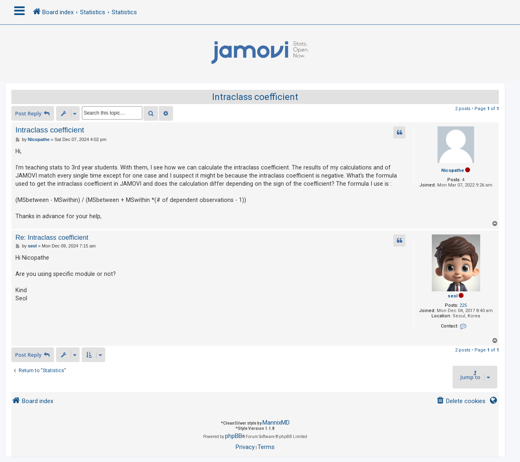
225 (463, 305)
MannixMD (276, 422)
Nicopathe (452, 170)
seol (452, 296)
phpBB (233, 436)
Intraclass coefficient (255, 97)
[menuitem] (461, 401)
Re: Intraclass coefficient (51, 237)
